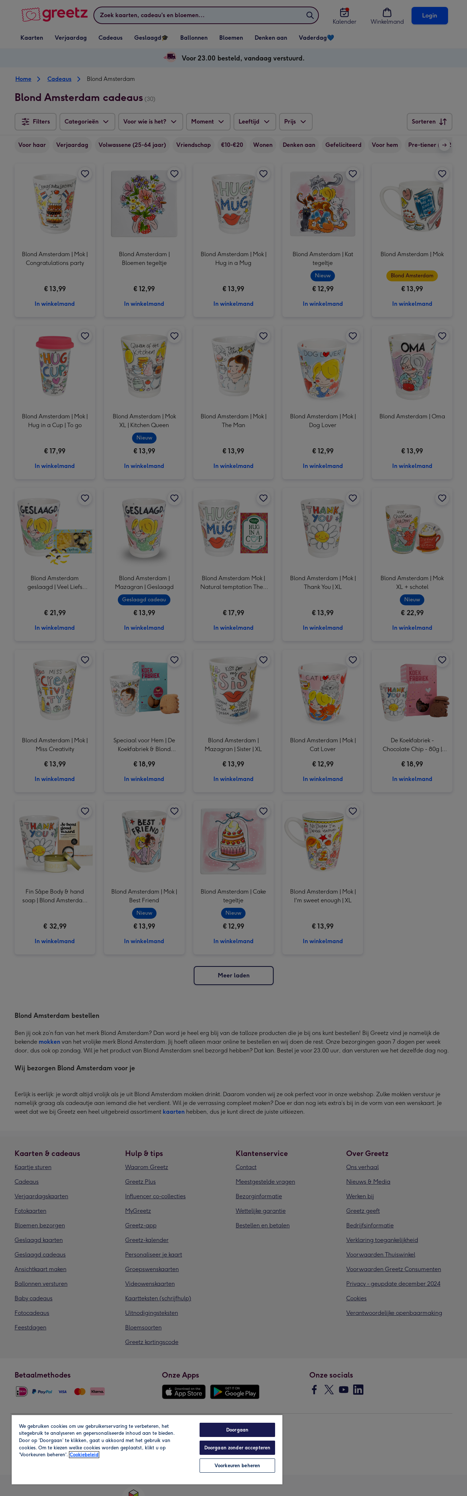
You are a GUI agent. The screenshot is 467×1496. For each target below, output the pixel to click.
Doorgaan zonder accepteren (237, 1447)
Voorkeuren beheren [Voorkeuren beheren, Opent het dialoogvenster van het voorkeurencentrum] (237, 1465)
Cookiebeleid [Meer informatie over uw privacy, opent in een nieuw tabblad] (84, 1454)
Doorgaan (237, 1430)
